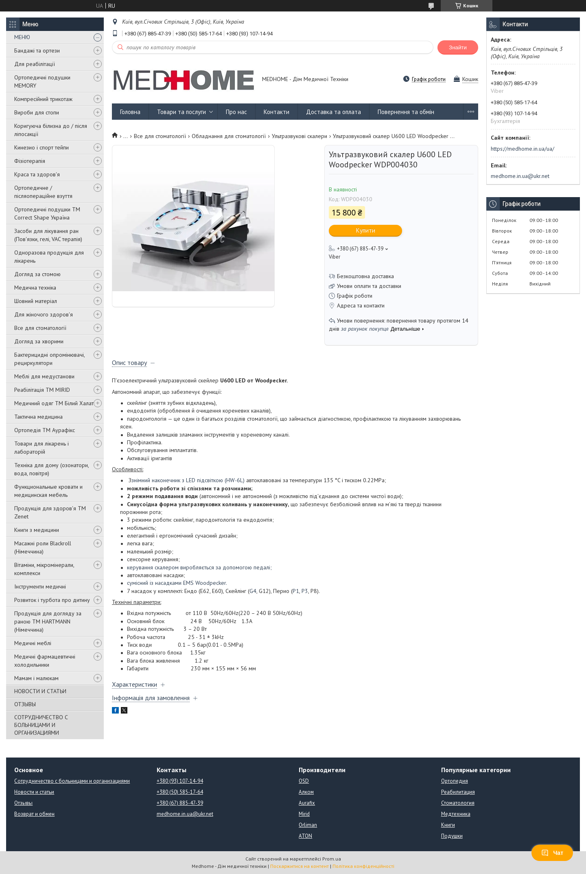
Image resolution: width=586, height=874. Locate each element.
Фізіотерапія (29, 161)
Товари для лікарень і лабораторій (41, 447)
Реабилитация (458, 791)
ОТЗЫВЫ (25, 704)
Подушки (452, 835)
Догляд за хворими (38, 341)
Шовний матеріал (35, 301)
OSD (304, 780)
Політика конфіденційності (363, 866)
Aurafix (307, 802)
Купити (365, 230)
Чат (552, 852)
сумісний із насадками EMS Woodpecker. (177, 582)
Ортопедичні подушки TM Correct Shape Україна (47, 213)
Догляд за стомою (37, 274)
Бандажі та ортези (37, 50)
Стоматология (457, 802)
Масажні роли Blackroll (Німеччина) (42, 547)
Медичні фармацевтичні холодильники (44, 660)
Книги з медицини (36, 530)
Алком (306, 791)
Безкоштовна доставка (365, 276)
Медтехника (455, 813)
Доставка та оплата (333, 112)
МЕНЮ (22, 37)
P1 (296, 591)
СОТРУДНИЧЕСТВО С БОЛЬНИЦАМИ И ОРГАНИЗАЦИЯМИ (41, 725)
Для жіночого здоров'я (43, 314)
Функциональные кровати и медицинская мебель (48, 490)
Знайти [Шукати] (458, 47)
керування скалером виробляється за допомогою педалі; (199, 567)
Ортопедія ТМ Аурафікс (44, 430)
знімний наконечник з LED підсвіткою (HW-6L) (188, 480)
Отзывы (23, 802)
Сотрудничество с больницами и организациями (72, 780)
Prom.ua (331, 859)
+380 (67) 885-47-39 (180, 802)
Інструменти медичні (40, 586)
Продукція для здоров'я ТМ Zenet (50, 512)
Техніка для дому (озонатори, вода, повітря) (51, 469)
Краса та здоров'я (37, 174)
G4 (252, 591)
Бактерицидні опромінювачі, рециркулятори (49, 359)
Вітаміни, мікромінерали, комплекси (44, 569)
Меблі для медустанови (44, 376)
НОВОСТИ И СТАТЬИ (40, 691)
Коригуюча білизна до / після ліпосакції (50, 130)
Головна (130, 112)
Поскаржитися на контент (299, 866)
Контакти (276, 112)
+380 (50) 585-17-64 (180, 791)
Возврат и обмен (34, 813)
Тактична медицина (38, 416)
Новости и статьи (34, 791)
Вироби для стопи (36, 112)
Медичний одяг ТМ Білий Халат (54, 403)
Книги (448, 824)
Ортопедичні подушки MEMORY (42, 81)
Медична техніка (35, 287)
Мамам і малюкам (36, 678)
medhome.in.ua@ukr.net (520, 176)
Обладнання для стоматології (229, 136)
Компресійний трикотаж (43, 99)
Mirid (304, 813)
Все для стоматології (40, 328)
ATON (305, 835)
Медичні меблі (32, 643)
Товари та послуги (181, 112)
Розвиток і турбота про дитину (52, 600)
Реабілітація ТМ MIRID (42, 389)
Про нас (236, 112)
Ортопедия (454, 780)
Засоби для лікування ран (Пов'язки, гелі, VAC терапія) (48, 235)
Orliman (308, 824)
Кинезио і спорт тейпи (41, 147)
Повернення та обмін (406, 112)
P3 (305, 591)
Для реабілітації (34, 64)
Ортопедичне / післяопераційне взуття (43, 192)
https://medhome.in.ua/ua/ (522, 148)
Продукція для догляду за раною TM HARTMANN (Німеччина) (47, 621)
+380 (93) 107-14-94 (180, 780)
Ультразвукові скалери (299, 136)
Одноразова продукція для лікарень (49, 256)
